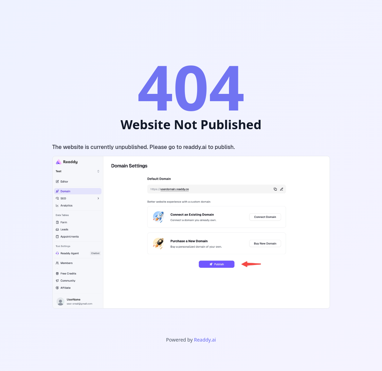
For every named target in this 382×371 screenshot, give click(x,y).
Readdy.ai (205, 339)
